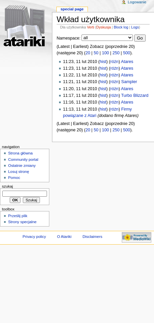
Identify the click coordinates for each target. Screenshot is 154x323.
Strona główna (20, 153)
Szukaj (7, 186)
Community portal (23, 159)
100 (105, 53)
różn (114, 61)
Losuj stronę (18, 172)
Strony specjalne (22, 222)
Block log (121, 27)
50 (96, 53)
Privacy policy (34, 237)
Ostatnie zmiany (22, 166)
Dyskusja (103, 27)
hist (103, 61)
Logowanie (137, 2)
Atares (127, 61)
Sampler (129, 81)
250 (115, 53)
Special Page (72, 9)
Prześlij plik (17, 216)
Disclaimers (92, 237)
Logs (135, 27)
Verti (90, 27)
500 (126, 53)
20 (88, 53)
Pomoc (14, 178)
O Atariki (64, 237)
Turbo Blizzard (134, 95)
